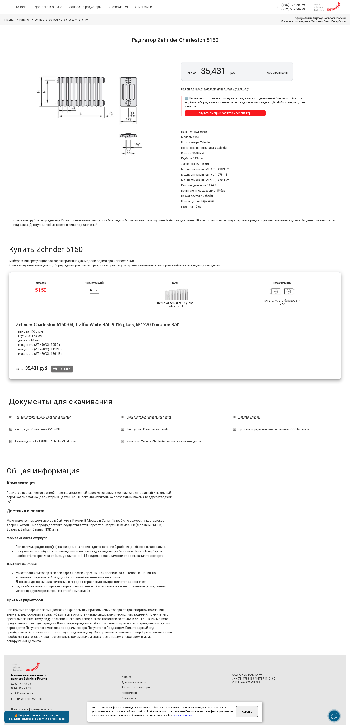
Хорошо (247, 711)
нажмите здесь (182, 715)
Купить (62, 369)
